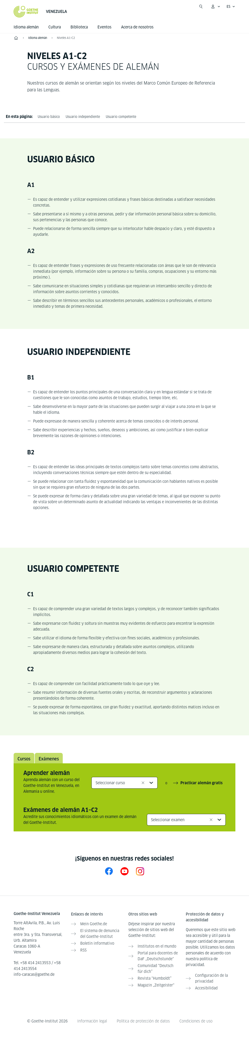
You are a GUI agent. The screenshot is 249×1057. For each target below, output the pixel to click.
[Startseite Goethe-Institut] (26, 12)
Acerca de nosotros (137, 27)
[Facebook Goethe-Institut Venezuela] (109, 871)
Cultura (54, 27)
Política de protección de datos (143, 1021)
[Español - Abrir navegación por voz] (230, 6)
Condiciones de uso (196, 1021)
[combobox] (124, 783)
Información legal (92, 1021)
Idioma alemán (26, 27)
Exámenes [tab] (49, 758)
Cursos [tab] (24, 758)
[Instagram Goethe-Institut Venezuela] (140, 871)
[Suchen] (201, 6)
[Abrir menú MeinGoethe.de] (215, 6)
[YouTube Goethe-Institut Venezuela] (124, 871)
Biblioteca (79, 27)
